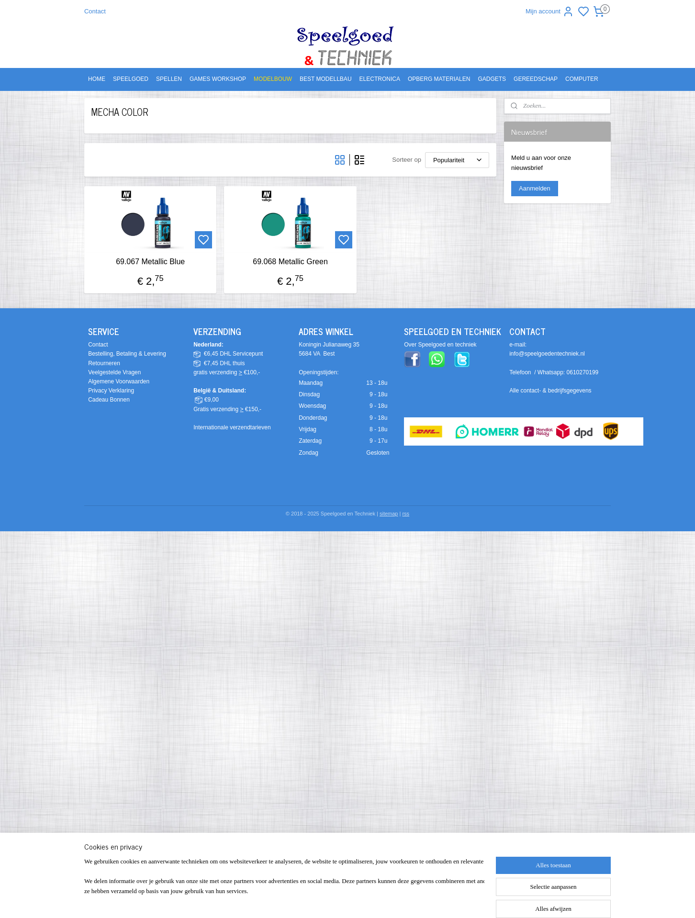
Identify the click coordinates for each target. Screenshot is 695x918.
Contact (95, 11)
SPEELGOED (130, 79)
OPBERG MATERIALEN (439, 79)
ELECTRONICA (379, 79)
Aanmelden (534, 188)
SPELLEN (169, 79)
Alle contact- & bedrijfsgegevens (550, 390)
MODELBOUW (273, 79)
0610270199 (583, 372)
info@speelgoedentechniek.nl (547, 353)
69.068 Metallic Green (290, 261)
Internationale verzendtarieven (231, 427)
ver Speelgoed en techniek (442, 344)
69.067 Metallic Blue (150, 261)
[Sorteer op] (457, 160)
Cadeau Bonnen (109, 399)
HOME (96, 79)
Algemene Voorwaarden (118, 381)
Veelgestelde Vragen (114, 372)
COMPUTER (581, 79)
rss (405, 513)
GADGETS (492, 79)
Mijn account (550, 11)
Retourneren (104, 363)
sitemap (389, 513)
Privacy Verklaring (111, 390)
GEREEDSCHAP (536, 79)
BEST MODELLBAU (325, 79)
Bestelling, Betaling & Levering (127, 353)
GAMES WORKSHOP (218, 79)
